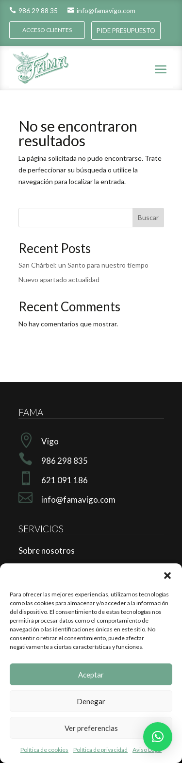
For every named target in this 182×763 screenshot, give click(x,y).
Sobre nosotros (46, 550)
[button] (167, 575)
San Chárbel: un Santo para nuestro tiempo (83, 265)
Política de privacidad (100, 749)
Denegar (91, 701)
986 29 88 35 (33, 10)
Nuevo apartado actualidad (58, 279)
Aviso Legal (147, 749)
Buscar (148, 217)
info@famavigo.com (101, 10)
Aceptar (91, 674)
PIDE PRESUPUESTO (126, 30)
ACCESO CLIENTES (47, 30)
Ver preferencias (91, 728)
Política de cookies (44, 749)
